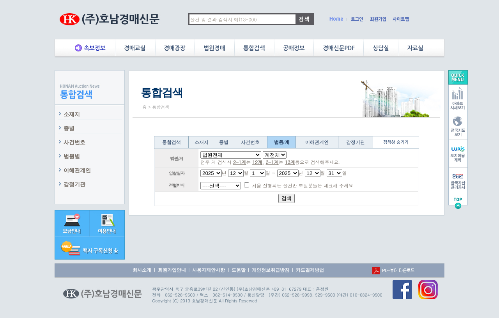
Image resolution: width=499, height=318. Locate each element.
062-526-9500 (180, 295)
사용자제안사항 (208, 270)
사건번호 (74, 142)
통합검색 (171, 142)
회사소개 (142, 270)
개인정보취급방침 (270, 270)
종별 (69, 128)
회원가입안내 (172, 270)
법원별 (72, 156)
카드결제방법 (310, 270)
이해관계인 (77, 170)
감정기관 (74, 184)
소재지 (72, 114)
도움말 (239, 270)
